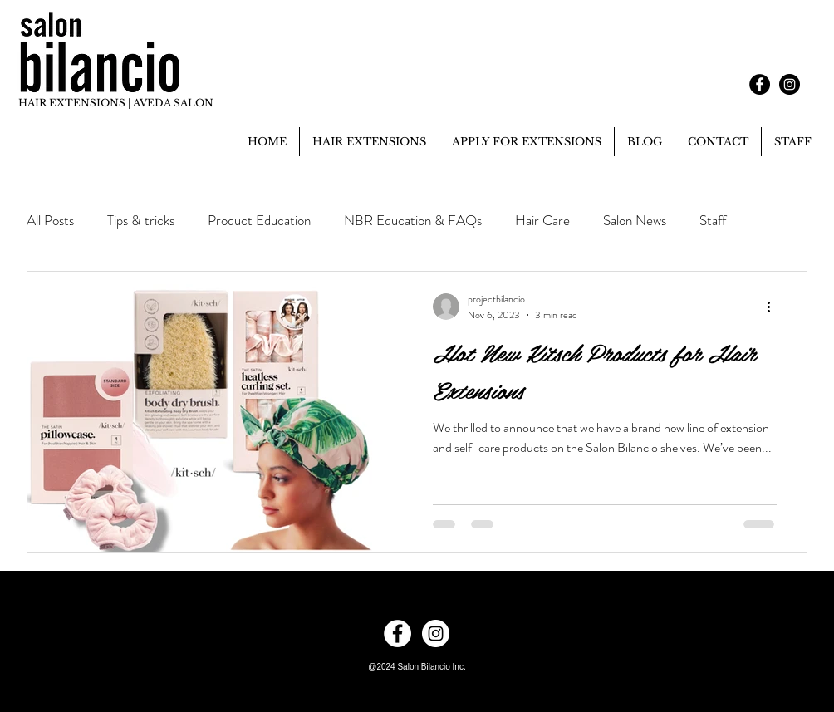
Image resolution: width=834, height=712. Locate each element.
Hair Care (542, 220)
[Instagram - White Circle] (435, 633)
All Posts (50, 220)
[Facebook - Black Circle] (759, 84)
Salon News (634, 220)
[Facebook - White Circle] (397, 633)
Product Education (259, 220)
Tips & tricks (140, 220)
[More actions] (774, 307)
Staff (712, 220)
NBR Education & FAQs (413, 220)
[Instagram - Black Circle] (789, 84)
